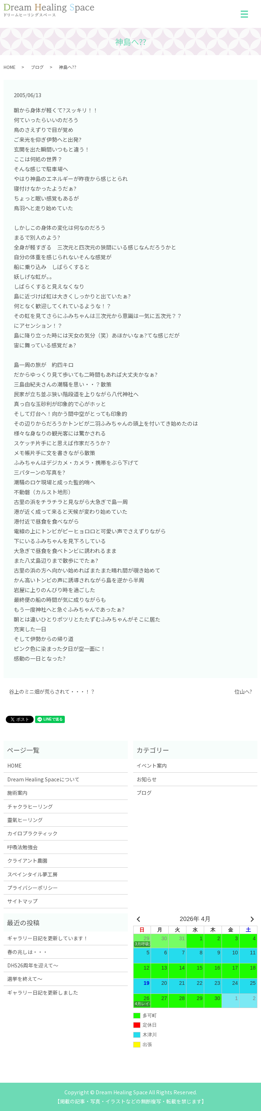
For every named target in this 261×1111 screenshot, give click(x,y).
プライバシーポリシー (32, 887)
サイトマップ (22, 901)
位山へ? (243, 691)
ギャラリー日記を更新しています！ (47, 938)
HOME (10, 67)
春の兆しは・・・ (27, 951)
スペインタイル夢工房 (32, 874)
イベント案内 (151, 765)
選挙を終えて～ (24, 978)
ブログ (37, 67)
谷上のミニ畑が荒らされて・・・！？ (52, 691)
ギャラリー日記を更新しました (42, 992)
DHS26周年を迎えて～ (32, 965)
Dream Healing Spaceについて (43, 779)
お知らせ (146, 779)
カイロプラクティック (32, 833)
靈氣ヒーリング (25, 819)
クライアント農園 (27, 860)
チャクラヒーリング (30, 806)
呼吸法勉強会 (22, 847)
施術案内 (17, 792)
